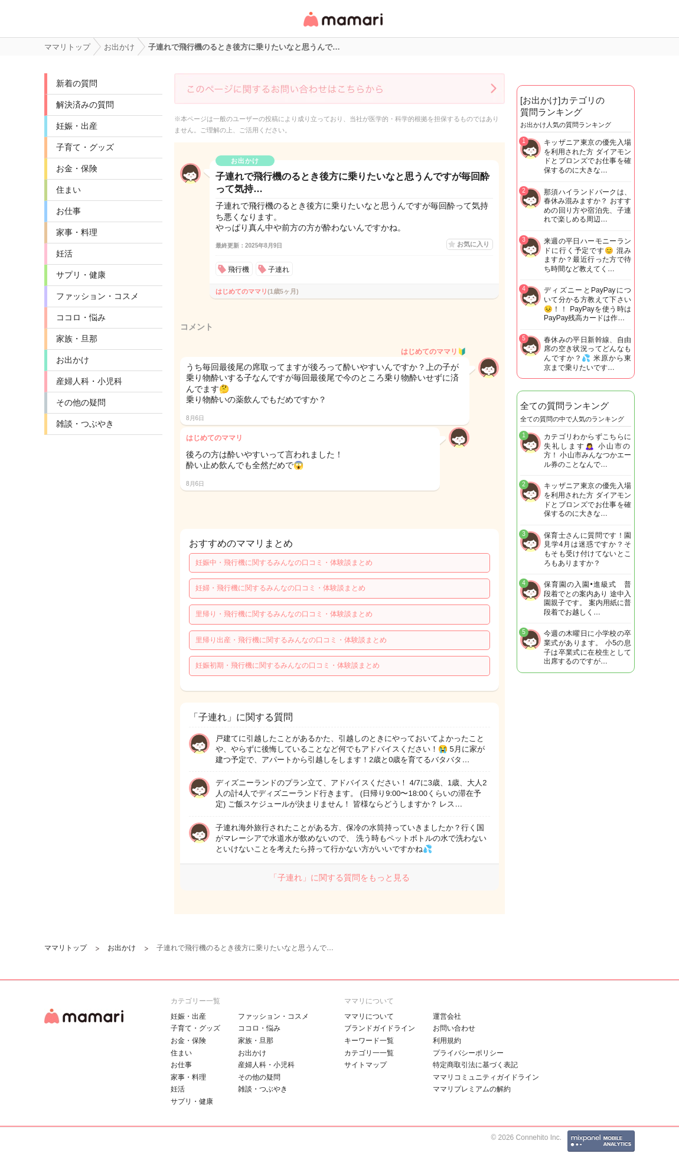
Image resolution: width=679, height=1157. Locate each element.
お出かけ (72, 360)
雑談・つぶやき (85, 423)
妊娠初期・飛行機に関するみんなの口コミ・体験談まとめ (287, 665)
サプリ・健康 (81, 275)
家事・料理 (76, 232)
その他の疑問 (81, 402)
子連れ (278, 269)
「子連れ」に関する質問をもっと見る (339, 877)
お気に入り (473, 244)
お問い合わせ (454, 1028)
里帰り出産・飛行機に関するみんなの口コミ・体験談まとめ (291, 640)
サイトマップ (365, 1065)
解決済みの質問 (85, 104)
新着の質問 (76, 83)
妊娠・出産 (76, 126)
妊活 (64, 253)
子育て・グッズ (85, 147)
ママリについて (369, 1016)
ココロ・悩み (81, 317)
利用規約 (447, 1040)
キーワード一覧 (369, 1040)
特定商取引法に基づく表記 (475, 1065)
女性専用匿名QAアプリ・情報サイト (342, 27)
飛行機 (238, 269)
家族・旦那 (76, 338)
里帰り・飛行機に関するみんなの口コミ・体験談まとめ (284, 614)
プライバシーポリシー (468, 1053)
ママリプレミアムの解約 (472, 1089)
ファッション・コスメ (97, 296)
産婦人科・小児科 (89, 381)
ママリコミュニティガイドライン (486, 1077)
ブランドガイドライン (379, 1028)
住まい (68, 189)
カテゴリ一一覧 (369, 1053)
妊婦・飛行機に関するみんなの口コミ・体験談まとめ (280, 588)
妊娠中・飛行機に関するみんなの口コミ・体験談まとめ (284, 562)
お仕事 (68, 211)
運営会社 (447, 1016)
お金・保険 (76, 168)
